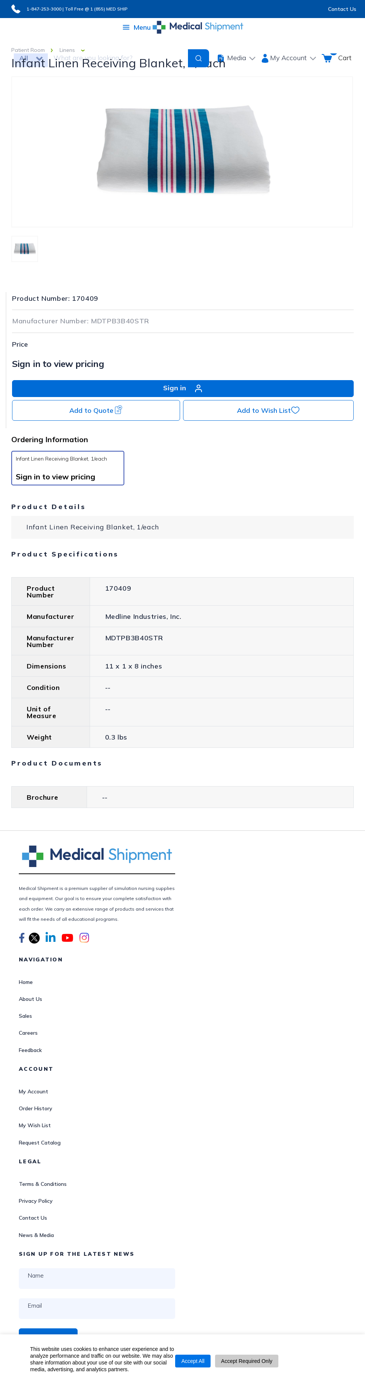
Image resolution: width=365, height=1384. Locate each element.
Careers (28, 1032)
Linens (67, 50)
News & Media (36, 1235)
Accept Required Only (246, 1361)
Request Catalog (40, 1142)
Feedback (30, 1050)
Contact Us (342, 9)
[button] (22, 938)
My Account (33, 1091)
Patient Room (28, 50)
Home (26, 982)
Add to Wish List (268, 410)
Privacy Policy (36, 1201)
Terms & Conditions (43, 1184)
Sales (25, 1016)
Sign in (183, 388)
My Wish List (35, 1125)
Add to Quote (95, 410)
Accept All (192, 1361)
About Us (30, 999)
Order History (35, 1108)
